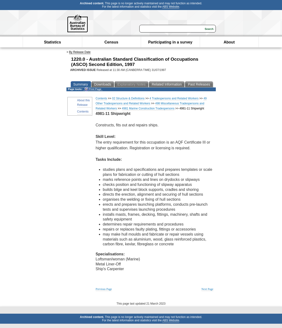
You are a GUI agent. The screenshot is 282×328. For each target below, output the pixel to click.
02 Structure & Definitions (128, 98)
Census (111, 42)
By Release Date (80, 52)
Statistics (52, 42)
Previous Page (104, 289)
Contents (83, 111)
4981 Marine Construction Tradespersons (148, 108)
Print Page (92, 89)
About (229, 42)
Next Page (207, 289)
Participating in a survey (170, 42)
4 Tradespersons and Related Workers (173, 98)
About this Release (83, 103)
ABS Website (170, 6)
